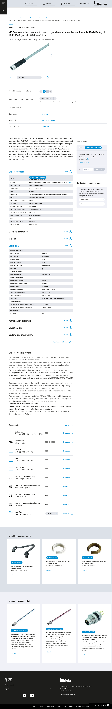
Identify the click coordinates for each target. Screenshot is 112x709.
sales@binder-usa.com (68, 694)
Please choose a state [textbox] (87, 204)
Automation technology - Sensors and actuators (29, 18)
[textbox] (28, 77)
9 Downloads (46, 114)
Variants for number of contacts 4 (21, 100)
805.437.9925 (66, 688)
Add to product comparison (47, 108)
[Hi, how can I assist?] (99, 705)
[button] (3, 3)
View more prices (84, 162)
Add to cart (99, 169)
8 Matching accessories (48, 120)
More (70, 182)
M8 (46, 18)
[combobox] (29, 77)
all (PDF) (66, 425)
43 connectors (45, 126)
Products (11, 18)
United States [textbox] (85, 199)
